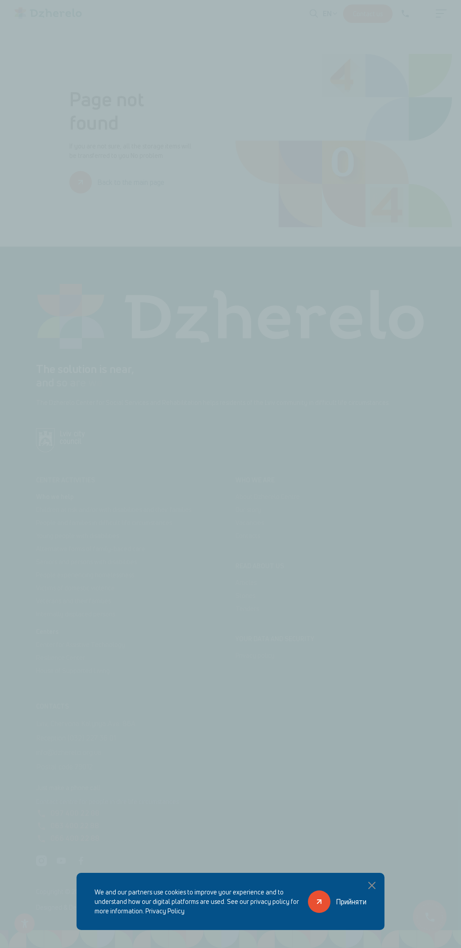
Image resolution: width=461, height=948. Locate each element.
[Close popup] (371, 885)
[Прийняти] (337, 901)
